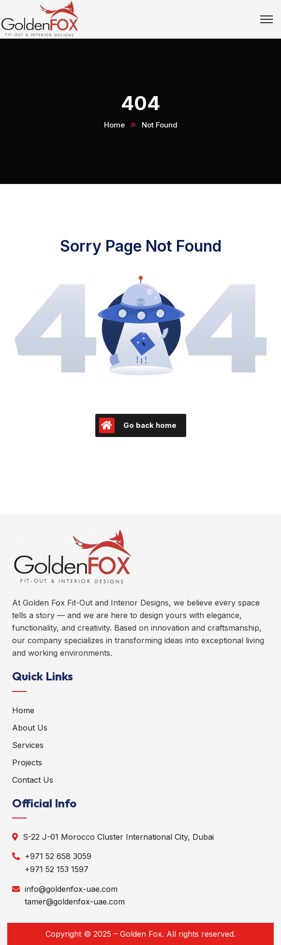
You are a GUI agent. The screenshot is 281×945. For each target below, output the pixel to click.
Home (114, 124)
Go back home (138, 425)
